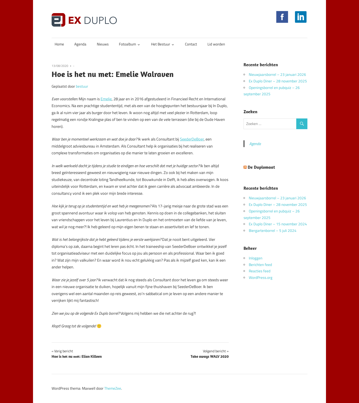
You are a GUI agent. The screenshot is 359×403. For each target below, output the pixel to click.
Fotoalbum (127, 44)
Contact (191, 44)
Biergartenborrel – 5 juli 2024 (272, 230)
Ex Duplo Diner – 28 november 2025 (278, 81)
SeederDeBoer (192, 139)
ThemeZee (112, 388)
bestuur (82, 86)
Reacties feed (259, 271)
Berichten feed (260, 265)
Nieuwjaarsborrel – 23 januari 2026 (277, 74)
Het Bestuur (160, 44)
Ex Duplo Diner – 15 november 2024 (278, 224)
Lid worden (216, 44)
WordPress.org (260, 277)
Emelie (106, 99)
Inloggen (255, 258)
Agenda (80, 44)
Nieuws (103, 44)
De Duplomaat (261, 167)
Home (59, 44)
